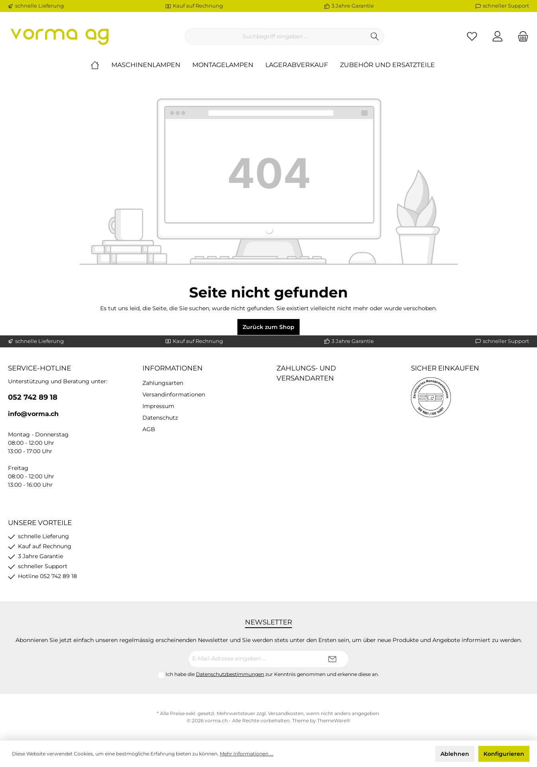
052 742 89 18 (32, 397)
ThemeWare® (333, 720)
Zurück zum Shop (268, 327)
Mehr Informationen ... (246, 754)
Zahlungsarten (162, 382)
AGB (148, 429)
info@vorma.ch (33, 414)
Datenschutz (160, 417)
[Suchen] (374, 36)
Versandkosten (286, 713)
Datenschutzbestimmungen (230, 674)
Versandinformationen (173, 394)
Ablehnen (454, 753)
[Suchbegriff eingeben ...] (275, 36)
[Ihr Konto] (497, 36)
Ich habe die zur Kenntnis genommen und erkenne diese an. (272, 674)
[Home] (101, 65)
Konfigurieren (504, 753)
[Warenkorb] (520, 36)
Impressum (158, 406)
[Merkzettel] (472, 36)
